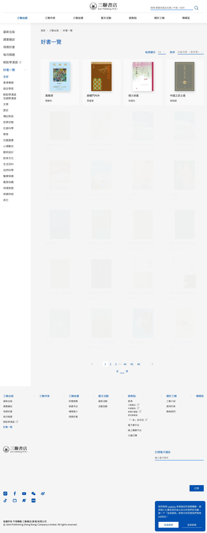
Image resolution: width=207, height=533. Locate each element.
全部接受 (168, 524)
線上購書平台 (135, 430)
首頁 (43, 30)
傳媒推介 (73, 411)
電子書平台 (133, 425)
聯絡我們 (170, 411)
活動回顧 (102, 406)
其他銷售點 (133, 415)
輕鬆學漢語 (10, 62)
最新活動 (102, 401)
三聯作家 (50, 18)
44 (125, 364)
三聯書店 (132, 404)
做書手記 (73, 406)
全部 (5, 76)
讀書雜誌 (9, 39)
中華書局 (132, 408)
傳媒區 (186, 18)
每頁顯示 (150, 52)
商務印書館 (133, 411)
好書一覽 (9, 70)
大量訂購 (132, 435)
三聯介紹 (170, 401)
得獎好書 (9, 47)
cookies (172, 506)
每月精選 (9, 54)
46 (138, 364)
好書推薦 (73, 401)
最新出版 (9, 32)
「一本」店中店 (136, 419)
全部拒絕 (191, 524)
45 (131, 364)
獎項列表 (170, 406)
